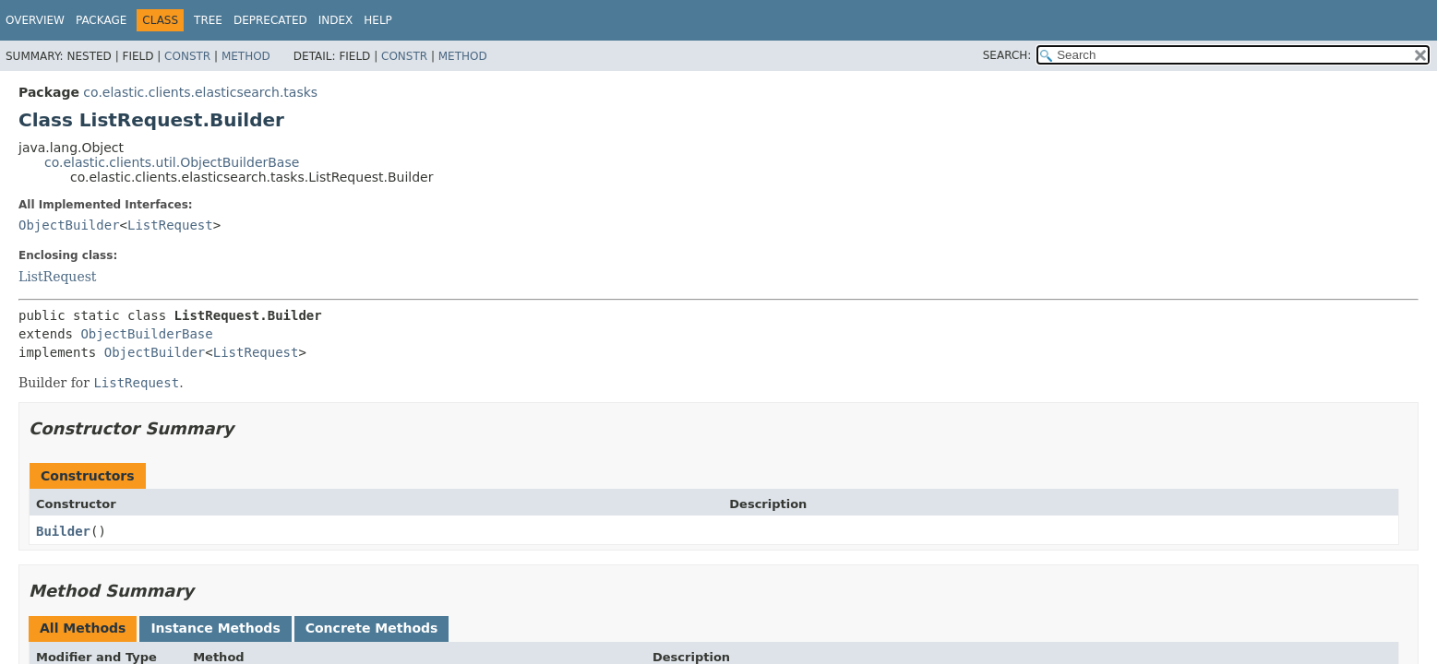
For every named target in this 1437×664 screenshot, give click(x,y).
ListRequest (170, 225)
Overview (35, 20)
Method (246, 56)
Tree (208, 20)
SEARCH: (1007, 55)
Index (335, 20)
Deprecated (270, 20)
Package (101, 20)
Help (378, 20)
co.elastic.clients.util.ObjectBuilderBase (171, 162)
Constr (187, 56)
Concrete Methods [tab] (371, 628)
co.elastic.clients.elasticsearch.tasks (200, 92)
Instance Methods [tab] (215, 628)
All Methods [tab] (83, 628)
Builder (63, 531)
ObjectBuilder (69, 225)
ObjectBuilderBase (146, 333)
